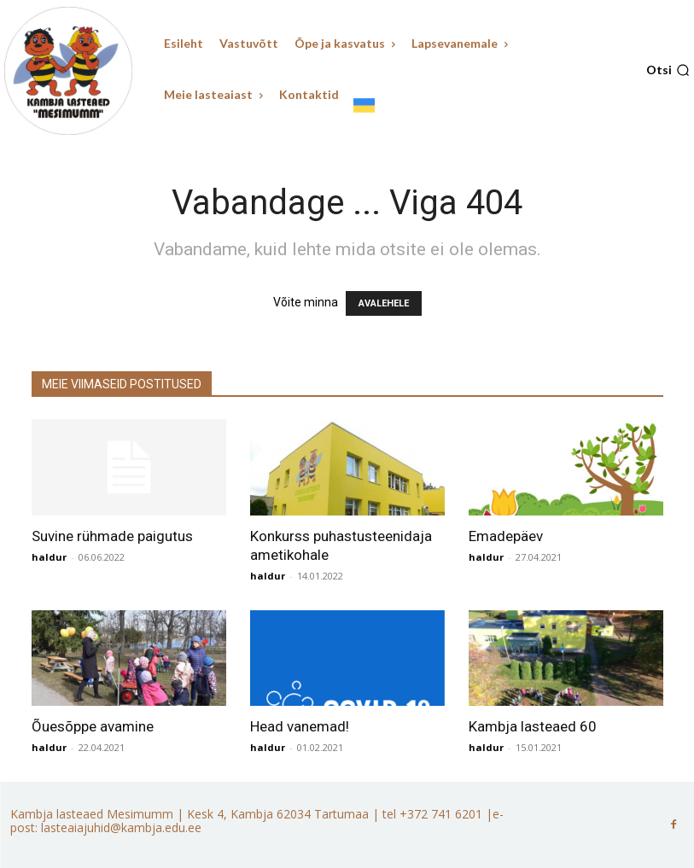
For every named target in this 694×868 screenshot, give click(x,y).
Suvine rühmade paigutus (112, 536)
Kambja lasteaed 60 (533, 726)
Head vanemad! (299, 726)
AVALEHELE (384, 303)
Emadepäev (506, 536)
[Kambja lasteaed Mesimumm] (68, 71)
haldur (49, 557)
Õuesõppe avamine (93, 726)
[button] (668, 70)
